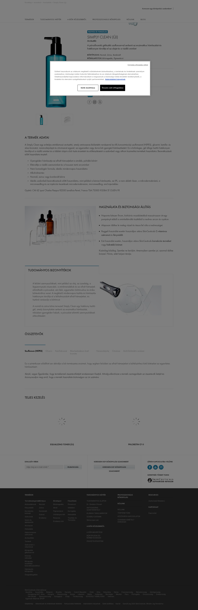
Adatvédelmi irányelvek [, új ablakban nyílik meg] (115, 79)
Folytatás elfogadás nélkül (138, 65)
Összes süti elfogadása (112, 88)
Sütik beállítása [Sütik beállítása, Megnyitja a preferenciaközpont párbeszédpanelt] (88, 88)
